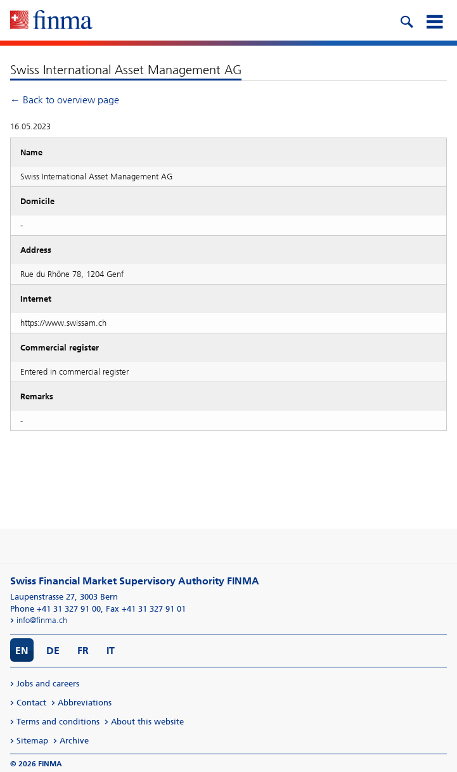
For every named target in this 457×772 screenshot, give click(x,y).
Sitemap (32, 740)
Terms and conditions (58, 721)
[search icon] (406, 20)
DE (53, 651)
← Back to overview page (64, 100)
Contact (31, 702)
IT (110, 651)
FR (83, 651)
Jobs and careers (47, 683)
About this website (147, 721)
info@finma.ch (41, 620)
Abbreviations (85, 702)
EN (22, 651)
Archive (74, 740)
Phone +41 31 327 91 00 (55, 609)
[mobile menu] (434, 20)
